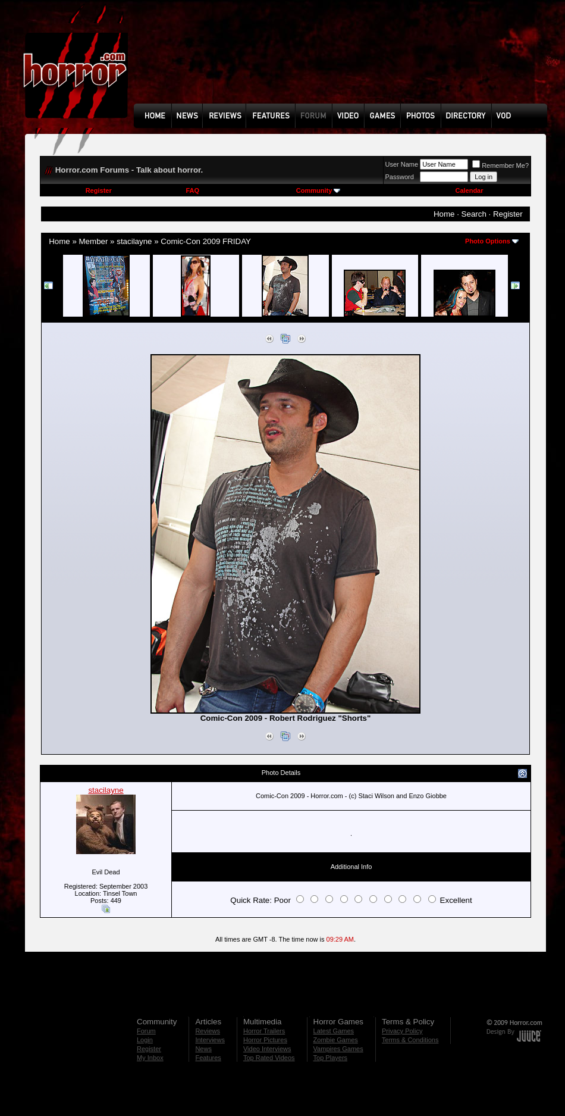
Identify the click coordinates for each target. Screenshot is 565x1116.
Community (318, 190)
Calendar (469, 190)
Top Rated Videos (269, 1057)
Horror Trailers (264, 1030)
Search (474, 214)
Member (93, 241)
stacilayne (134, 241)
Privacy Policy (402, 1030)
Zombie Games (335, 1039)
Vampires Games (338, 1048)
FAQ (192, 190)
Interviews (210, 1039)
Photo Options (487, 241)
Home (444, 214)
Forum (146, 1030)
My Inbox (150, 1057)
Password (399, 176)
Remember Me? (500, 165)
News (203, 1048)
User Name (402, 164)
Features (208, 1057)
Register (99, 190)
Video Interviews (267, 1048)
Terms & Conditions (410, 1039)
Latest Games (333, 1030)
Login (145, 1039)
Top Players (330, 1057)
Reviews (207, 1030)
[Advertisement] (176, 60)
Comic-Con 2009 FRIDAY (206, 241)
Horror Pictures (265, 1039)
